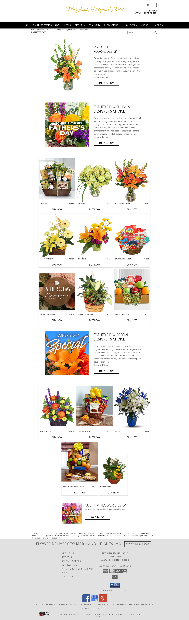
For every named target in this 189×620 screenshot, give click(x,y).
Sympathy (96, 25)
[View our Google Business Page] (94, 601)
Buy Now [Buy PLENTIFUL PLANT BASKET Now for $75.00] (94, 320)
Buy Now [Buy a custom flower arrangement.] (97, 517)
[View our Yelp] (103, 601)
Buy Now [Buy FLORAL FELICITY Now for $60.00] (56, 437)
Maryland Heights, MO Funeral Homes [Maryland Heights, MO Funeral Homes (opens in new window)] (54, 604)
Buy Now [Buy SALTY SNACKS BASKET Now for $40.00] (132, 264)
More (159, 25)
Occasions (114, 25)
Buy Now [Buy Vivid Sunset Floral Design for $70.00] (106, 83)
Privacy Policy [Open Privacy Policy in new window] (116, 615)
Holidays (131, 25)
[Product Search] (140, 32)
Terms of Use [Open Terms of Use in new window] (102, 616)
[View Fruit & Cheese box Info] (132, 289)
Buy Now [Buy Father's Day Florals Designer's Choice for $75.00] (106, 143)
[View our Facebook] (86, 601)
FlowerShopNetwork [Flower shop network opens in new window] (96, 615)
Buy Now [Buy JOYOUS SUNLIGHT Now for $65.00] (56, 264)
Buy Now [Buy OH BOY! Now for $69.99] (132, 437)
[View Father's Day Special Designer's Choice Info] (69, 353)
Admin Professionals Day (46, 25)
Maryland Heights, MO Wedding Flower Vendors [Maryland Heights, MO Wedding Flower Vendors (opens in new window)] (130, 604)
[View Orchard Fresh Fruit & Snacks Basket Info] (79, 462)
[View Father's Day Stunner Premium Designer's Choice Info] (57, 291)
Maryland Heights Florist (95, 10)
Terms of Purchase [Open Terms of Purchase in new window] (136, 615)
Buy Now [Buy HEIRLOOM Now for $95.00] (94, 209)
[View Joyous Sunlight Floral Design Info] (57, 236)
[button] (150, 5)
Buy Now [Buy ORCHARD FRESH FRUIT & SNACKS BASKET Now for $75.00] (79, 492)
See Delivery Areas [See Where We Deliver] (137, 544)
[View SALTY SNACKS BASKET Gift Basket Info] (132, 236)
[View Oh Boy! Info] (132, 407)
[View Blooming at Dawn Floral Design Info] (132, 180)
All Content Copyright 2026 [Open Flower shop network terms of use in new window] (70, 615)
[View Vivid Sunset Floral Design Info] (69, 65)
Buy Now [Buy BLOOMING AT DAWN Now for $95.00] (132, 209)
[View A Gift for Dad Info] (57, 178)
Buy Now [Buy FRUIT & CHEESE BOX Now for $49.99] (132, 320)
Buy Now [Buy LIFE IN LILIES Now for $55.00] (94, 264)
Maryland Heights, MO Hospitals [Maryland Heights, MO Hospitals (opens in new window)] (89, 604)
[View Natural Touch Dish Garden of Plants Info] (113, 470)
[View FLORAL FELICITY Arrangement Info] (57, 408)
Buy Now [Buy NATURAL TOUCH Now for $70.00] (113, 492)
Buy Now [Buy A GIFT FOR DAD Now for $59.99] (56, 209)
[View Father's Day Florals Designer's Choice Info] (69, 125)
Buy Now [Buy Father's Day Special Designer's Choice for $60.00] (106, 371)
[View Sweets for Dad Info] (94, 406)
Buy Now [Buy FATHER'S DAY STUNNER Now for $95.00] (56, 320)
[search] (156, 32)
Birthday (80, 25)
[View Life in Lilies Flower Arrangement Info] (94, 236)
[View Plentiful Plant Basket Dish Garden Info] (94, 291)
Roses (67, 25)
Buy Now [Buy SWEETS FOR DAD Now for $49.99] (94, 437)
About (146, 25)
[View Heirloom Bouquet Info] (94, 180)
